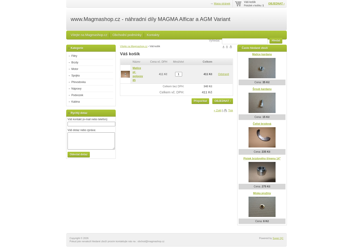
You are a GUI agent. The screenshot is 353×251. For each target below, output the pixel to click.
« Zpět (218, 110)
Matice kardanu (262, 54)
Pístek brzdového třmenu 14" (262, 158)
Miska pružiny (262, 193)
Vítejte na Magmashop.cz (89, 35)
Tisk (230, 110)
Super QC (278, 238)
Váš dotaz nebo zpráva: (82, 130)
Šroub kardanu (262, 89)
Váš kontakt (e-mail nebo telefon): (88, 119)
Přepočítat (200, 101)
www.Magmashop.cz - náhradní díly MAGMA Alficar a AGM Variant (150, 19)
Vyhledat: (214, 40)
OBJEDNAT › (276, 3)
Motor (74, 69)
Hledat (276, 40)
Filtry (74, 56)
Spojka (75, 75)
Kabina (75, 101)
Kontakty (153, 35)
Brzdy (74, 62)
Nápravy (76, 88)
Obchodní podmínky (127, 35)
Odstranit (223, 74)
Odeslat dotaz (79, 154)
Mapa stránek (222, 3)
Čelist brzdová (262, 123)
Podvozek (77, 95)
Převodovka (78, 82)
